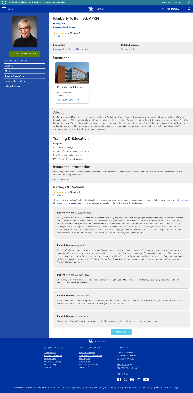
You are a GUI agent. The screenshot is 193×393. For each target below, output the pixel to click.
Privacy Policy (50, 365)
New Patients (50, 359)
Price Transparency (52, 362)
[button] (7, 9)
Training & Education (14, 76)
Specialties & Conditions (16, 61)
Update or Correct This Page (165, 388)
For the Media (85, 362)
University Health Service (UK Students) (70, 49)
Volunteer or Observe (88, 365)
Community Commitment (90, 356)
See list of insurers (61, 180)
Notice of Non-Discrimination (137, 388)
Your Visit (48, 368)
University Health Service (64, 27)
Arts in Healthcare (87, 353)
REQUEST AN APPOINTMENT (24, 54)
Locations (9, 66)
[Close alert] (189, 2)
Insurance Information (15, 81)
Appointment (50, 353)
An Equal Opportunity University (76, 388)
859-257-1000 (123, 365)
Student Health (127, 49)
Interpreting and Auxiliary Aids (107, 388)
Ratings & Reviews (13, 86)
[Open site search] (189, 9)
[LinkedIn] (138, 380)
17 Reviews (58, 36)
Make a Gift (84, 368)
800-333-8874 (123, 368)
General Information (53, 356)
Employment (84, 359)
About (7, 71)
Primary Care (59, 24)
